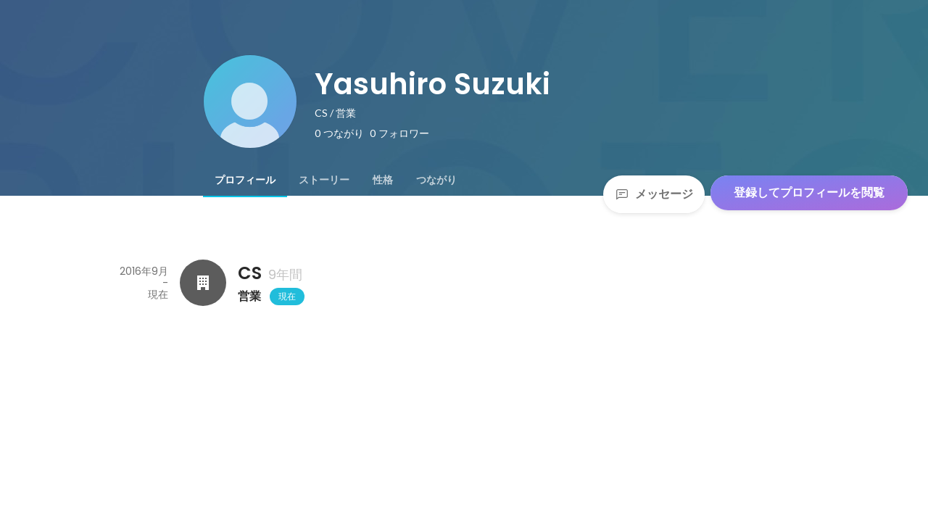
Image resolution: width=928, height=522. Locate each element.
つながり (436, 180)
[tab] (245, 179)
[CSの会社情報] (203, 283)
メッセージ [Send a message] (654, 194)
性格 (383, 180)
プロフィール (245, 180)
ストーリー (324, 180)
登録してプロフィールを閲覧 (809, 192)
